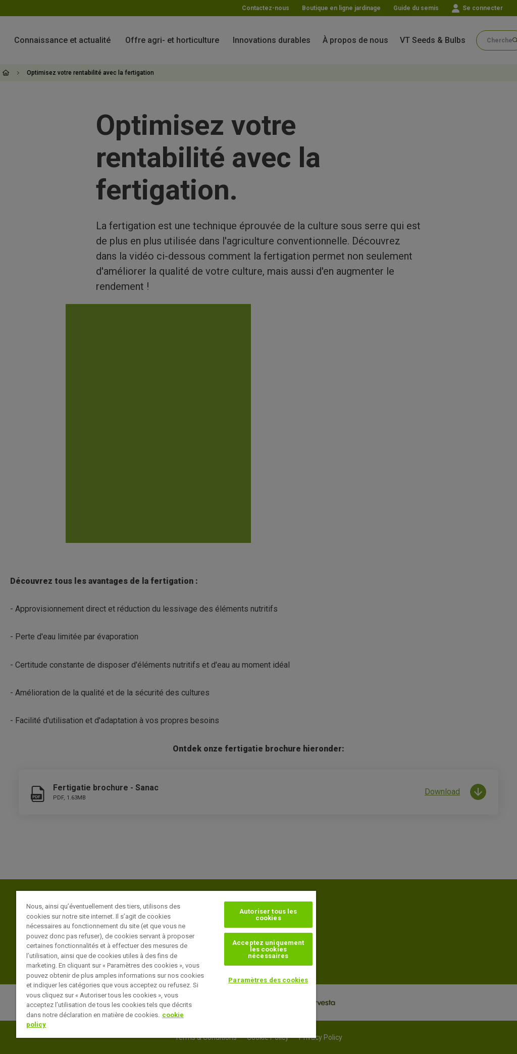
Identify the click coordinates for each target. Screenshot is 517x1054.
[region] (166, 964)
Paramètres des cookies (268, 980)
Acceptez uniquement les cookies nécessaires (268, 949)
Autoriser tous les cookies (268, 915)
